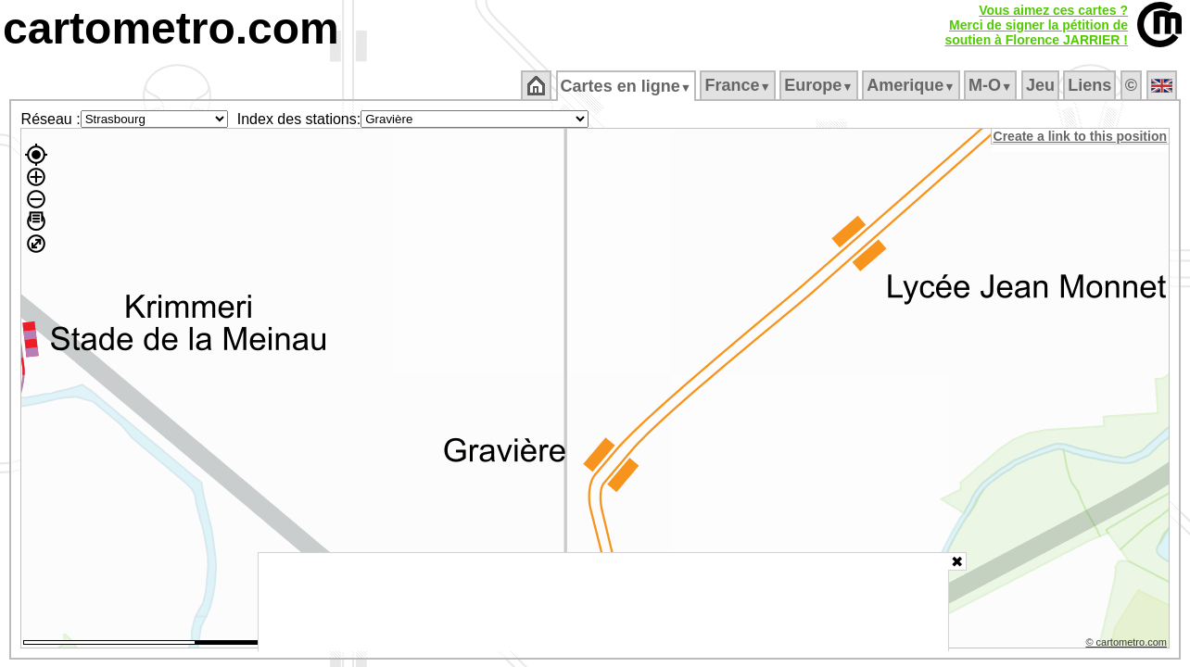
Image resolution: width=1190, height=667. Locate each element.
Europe (820, 85)
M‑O (992, 85)
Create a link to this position (1081, 136)
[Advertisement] (603, 602)
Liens (1091, 85)
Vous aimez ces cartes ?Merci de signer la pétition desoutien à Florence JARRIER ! (1036, 25)
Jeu (1041, 85)
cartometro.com (171, 28)
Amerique (912, 85)
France (739, 85)
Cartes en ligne (627, 86)
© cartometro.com (1128, 644)
